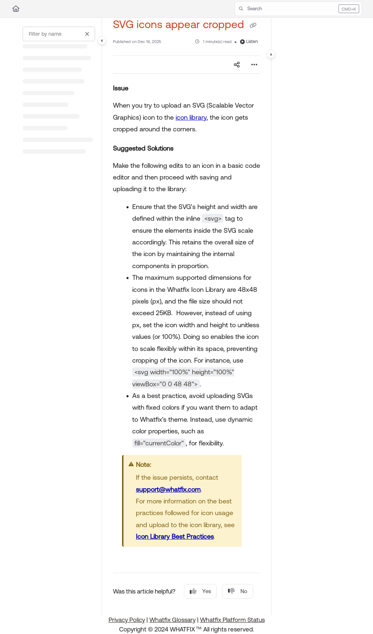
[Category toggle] (102, 40)
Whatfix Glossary (172, 619)
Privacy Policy (127, 619)
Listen (249, 41)
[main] (186, 316)
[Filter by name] (59, 34)
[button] (298, 8)
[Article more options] (254, 64)
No (237, 591)
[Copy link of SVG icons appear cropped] (253, 25)
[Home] (15, 8)
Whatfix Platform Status (232, 619)
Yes (200, 591)
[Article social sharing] (237, 64)
